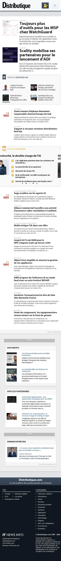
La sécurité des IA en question (32, 167)
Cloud (40, 499)
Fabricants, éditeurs (45, 494)
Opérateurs (42, 513)
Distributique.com (9, 541)
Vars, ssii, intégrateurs (46, 523)
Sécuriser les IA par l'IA (29, 171)
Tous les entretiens (46, 464)
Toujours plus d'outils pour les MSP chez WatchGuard (39, 27)
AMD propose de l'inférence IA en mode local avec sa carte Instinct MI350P (34, 279)
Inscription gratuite (45, 5)
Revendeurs (42, 496)
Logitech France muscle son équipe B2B (17, 87)
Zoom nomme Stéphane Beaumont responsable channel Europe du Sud (32, 112)
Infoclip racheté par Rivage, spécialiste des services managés (47, 87)
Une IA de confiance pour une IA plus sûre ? (38, 181)
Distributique (16, 5)
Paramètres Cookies (12, 499)
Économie (41, 507)
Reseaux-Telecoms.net (11, 545)
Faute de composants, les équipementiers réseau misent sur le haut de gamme (35, 314)
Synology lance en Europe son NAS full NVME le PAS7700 (46, 98)
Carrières (41, 510)
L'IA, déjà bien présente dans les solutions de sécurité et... (39, 162)
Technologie (42, 518)
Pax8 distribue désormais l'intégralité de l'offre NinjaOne (15, 99)
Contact (7, 494)
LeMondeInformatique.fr (11, 539)
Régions (41, 521)
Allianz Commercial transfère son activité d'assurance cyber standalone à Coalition (35, 209)
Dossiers (41, 502)
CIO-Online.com (8, 543)
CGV (6, 496)
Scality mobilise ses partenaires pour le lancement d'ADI (37, 55)
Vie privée (18, 496)
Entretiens (41, 529)
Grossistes (41, 515)
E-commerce (42, 526)
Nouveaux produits (44, 504)
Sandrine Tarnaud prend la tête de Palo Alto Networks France (34, 296)
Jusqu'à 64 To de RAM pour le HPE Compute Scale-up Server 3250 (32, 241)
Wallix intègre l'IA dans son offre (31, 225)
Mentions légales (21, 494)
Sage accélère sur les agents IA (30, 193)
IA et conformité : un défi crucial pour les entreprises (37, 176)
